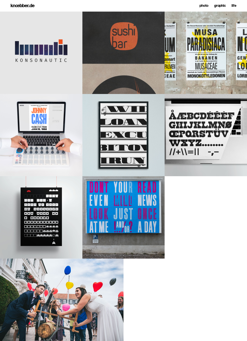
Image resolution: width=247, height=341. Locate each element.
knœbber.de (23, 5)
